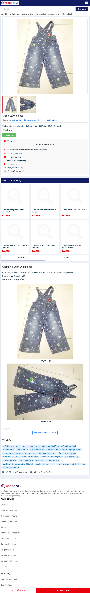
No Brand (15, 120)
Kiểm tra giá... (9, 135)
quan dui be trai (34, 446)
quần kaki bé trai (52, 450)
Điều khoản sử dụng (9, 516)
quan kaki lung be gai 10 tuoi (70, 450)
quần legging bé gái (72, 457)
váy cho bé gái (21, 457)
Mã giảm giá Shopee (9, 561)
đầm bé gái (45, 457)
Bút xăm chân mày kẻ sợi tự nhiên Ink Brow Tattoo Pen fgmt (30, 472)
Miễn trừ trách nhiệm (9, 521)
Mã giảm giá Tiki (7, 550)
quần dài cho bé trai (37, 450)
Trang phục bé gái (53, 14)
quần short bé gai (63, 464)
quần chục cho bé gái (11, 468)
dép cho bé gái (8, 453)
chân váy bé (50, 464)
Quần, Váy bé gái (67, 14)
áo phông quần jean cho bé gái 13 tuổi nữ (18, 464)
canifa (24, 446)
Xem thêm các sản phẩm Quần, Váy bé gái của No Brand (38, 120)
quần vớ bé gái (8, 457)
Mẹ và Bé (12, 14)
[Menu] (86, 2)
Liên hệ (4, 566)
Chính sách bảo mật (9, 510)
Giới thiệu (22, 258)
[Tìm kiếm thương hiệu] (39, 9)
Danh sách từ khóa (8, 544)
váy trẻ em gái (33, 457)
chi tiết (67, 258)
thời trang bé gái (57, 457)
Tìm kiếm (82, 9)
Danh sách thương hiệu (10, 533)
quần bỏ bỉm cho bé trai (11, 446)
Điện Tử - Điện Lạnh (9, 579)
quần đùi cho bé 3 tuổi (47, 453)
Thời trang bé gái (40, 14)
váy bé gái (19, 453)
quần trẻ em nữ (22, 450)
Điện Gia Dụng (6, 585)
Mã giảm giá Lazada (9, 555)
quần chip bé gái (31, 453)
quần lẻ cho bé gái (9, 460)
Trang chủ (4, 14)
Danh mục (5, 527)
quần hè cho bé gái (78, 464)
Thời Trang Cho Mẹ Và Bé (25, 14)
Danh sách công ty (8, 538)
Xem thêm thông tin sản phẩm (45, 433)
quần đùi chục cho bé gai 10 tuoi (47, 460)
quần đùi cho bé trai (68, 446)
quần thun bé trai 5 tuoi (50, 446)
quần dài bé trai (8, 450)
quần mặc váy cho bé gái (67, 453)
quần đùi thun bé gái (25, 460)
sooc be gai (39, 464)
